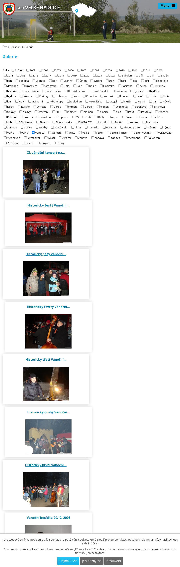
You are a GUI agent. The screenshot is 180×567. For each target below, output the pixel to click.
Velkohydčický (142, 132)
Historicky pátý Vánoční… (45, 205)
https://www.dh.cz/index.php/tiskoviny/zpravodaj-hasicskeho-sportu (44, 531)
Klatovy (43, 96)
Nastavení (113, 561)
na (154, 101)
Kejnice (28, 96)
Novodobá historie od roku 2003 (90, 472)
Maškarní (37, 101)
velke (99, 132)
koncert (124, 96)
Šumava (12, 127)
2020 (86, 75)
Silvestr (44, 122)
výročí (51, 138)
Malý (22, 101)
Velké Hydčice (118, 132)
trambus (111, 127)
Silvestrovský (64, 122)
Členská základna (90, 433)
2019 (74, 75)
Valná (10, 132)
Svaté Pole (60, 127)
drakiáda (12, 86)
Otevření (43, 112)
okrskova (159, 106)
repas (114, 117)
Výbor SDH (90, 426)
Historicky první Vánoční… (45, 311)
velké (86, 132)
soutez (134, 122)
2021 (99, 75)
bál (141, 75)
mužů (127, 101)
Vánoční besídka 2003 (134, 363)
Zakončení (154, 138)
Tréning (151, 127)
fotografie (50, 86)
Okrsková (122, 106)
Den (111, 80)
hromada (121, 91)
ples (118, 112)
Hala (66, 86)
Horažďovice (31, 91)
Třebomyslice (132, 127)
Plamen (72, 112)
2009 (109, 70)
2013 (160, 70)
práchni (28, 117)
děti (135, 80)
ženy (61, 143)
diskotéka (162, 80)
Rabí (88, 117)
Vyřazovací (165, 132)
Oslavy (11, 112)
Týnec (167, 127)
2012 (147, 70)
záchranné (133, 138)
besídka (24, 80)
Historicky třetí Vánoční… (45, 258)
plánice (104, 112)
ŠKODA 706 (85, 122)
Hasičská (108, 86)
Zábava (83, 138)
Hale (79, 86)
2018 (61, 75)
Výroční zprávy (90, 449)
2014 (10, 75)
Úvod (6, 47)
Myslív (141, 101)
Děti (123, 80)
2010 (121, 70)
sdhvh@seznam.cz (14, 519)
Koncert (108, 96)
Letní (139, 96)
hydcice (11, 96)
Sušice (28, 127)
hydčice (154, 91)
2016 (35, 75)
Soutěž (118, 122)
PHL (58, 112)
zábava (99, 138)
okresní (72, 106)
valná (24, 132)
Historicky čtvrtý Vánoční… (134, 205)
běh (9, 80)
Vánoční (56, 132)
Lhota (153, 96)
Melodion (76, 101)
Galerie (90, 479)
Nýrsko (25, 106)
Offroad (41, 106)
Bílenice (40, 80)
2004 (45, 70)
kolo (76, 96)
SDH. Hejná (26, 122)
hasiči (92, 86)
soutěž (103, 122)
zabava (115, 138)
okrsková (140, 106)
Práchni (11, 117)
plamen (88, 112)
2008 (96, 70)
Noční (10, 106)
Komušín (91, 96)
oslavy (27, 112)
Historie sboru (90, 465)
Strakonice (151, 122)
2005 (58, 70)
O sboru (17, 47)
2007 (83, 70)
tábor (78, 127)
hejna (143, 86)
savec (143, 117)
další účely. (91, 543)
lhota (166, 96)
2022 (112, 75)
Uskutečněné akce (90, 456)
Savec (129, 117)
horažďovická (100, 91)
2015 (23, 75)
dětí (146, 80)
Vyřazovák (34, 138)
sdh (9, 122)
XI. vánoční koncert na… (46, 152)
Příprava (63, 117)
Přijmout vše (68, 561)
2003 (32, 70)
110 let (19, 70)
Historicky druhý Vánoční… (134, 258)
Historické (160, 86)
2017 (48, 75)
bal (152, 75)
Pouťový (146, 112)
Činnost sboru (90, 440)
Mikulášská (95, 101)
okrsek (104, 106)
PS (77, 117)
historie (11, 91)
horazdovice (53, 91)
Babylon (127, 75)
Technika (93, 127)
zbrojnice (45, 143)
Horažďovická (76, 91)
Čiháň (83, 80)
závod (29, 143)
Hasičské (126, 86)
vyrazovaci (13, 138)
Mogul (113, 101)
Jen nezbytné (91, 561)
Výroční (66, 138)
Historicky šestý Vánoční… (134, 152)
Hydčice (138, 91)
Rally (101, 117)
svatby (43, 127)
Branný (68, 80)
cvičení (98, 80)
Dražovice (31, 86)
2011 (134, 70)
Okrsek (89, 106)
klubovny (61, 96)
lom (9, 101)
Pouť (131, 112)
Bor (54, 80)
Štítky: (6, 70)
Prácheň (163, 112)
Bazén (165, 75)
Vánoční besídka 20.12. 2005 (134, 311)
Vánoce (39, 132)
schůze (158, 117)
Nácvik (167, 101)
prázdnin (45, 117)
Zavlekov (12, 143)
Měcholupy (56, 101)
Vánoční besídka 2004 (46, 363)
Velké (72, 132)
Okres (57, 106)
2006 (71, 70)
